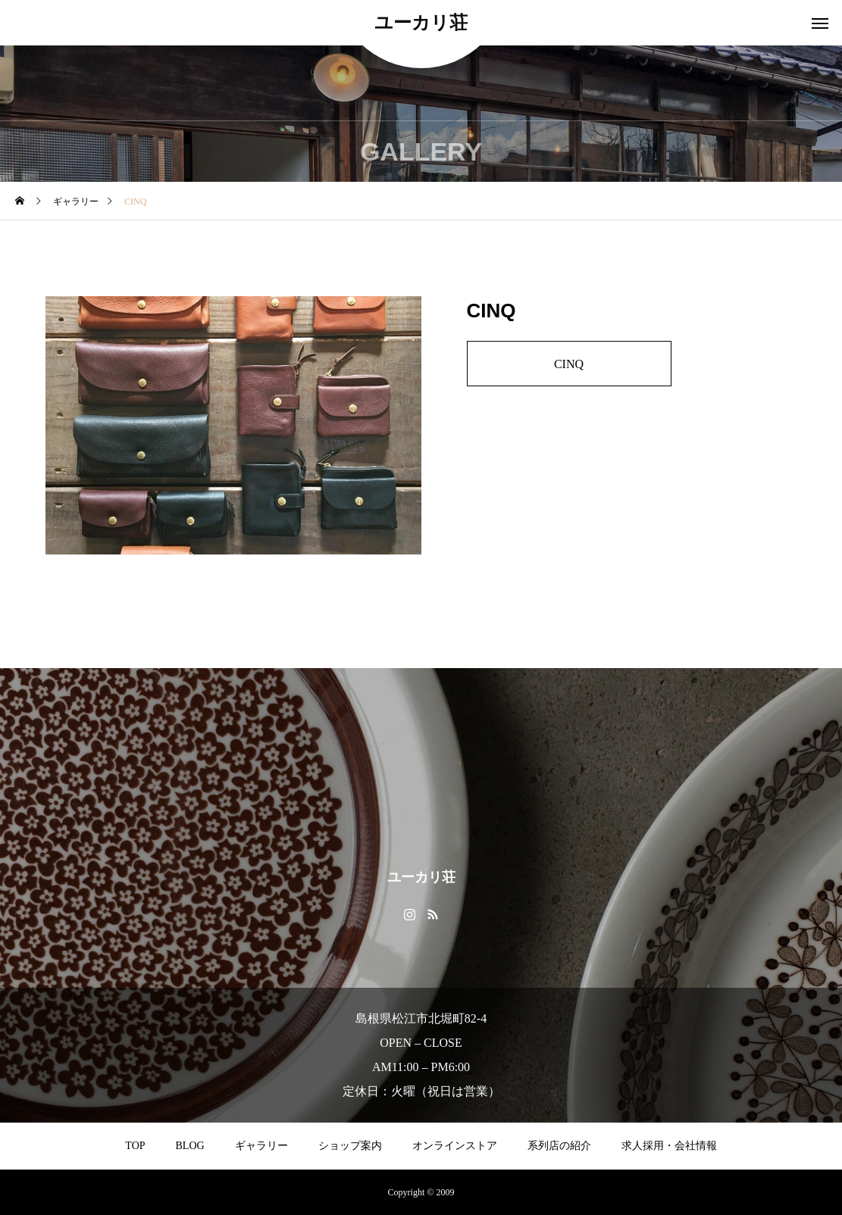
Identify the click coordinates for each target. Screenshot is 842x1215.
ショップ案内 (350, 1145)
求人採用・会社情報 (669, 1145)
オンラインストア (454, 1145)
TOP (135, 1145)
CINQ (569, 364)
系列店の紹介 (559, 1145)
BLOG (190, 1145)
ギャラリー (261, 1145)
